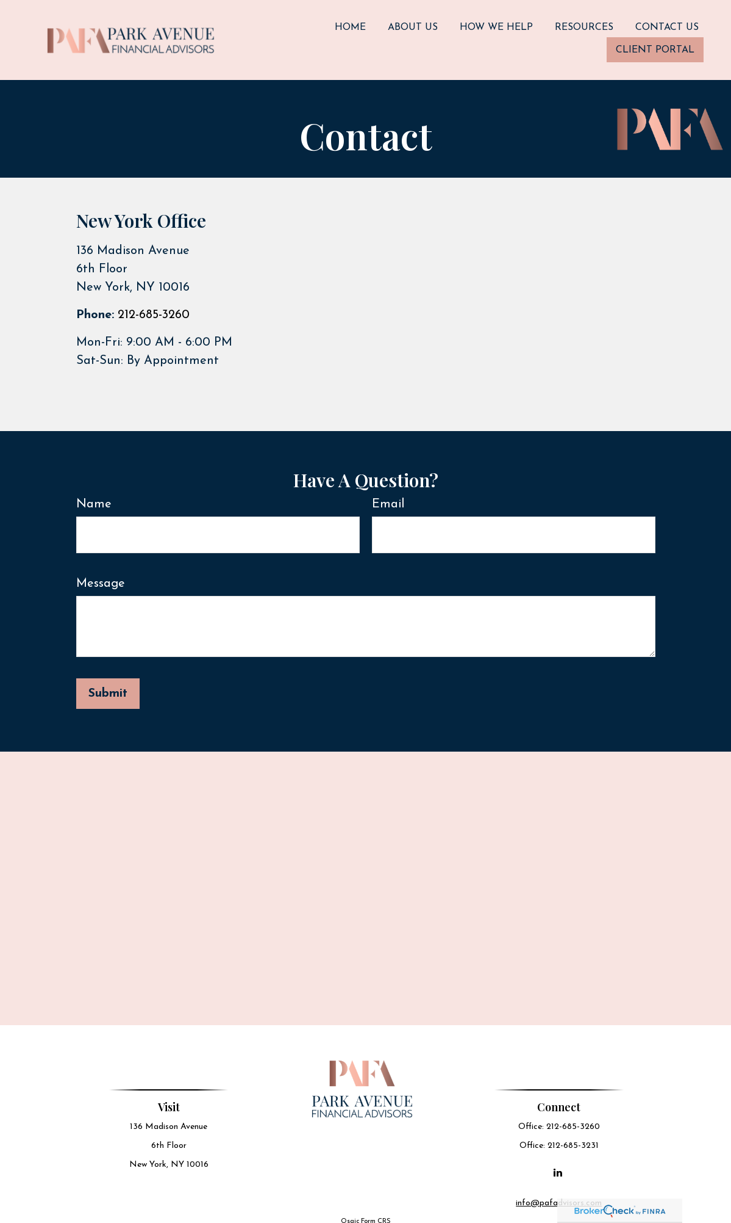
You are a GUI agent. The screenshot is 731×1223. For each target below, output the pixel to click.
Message (100, 573)
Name (94, 494)
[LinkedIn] (559, 1162)
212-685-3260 (154, 305)
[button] (350, 22)
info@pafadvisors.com (560, 1192)
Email (388, 494)
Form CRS (376, 1211)
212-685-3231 (574, 1135)
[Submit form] (108, 683)
